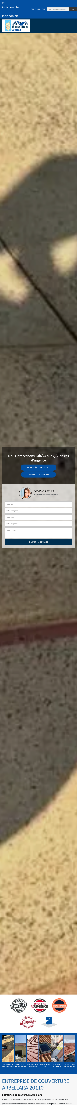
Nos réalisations (38, 467)
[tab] (38, 552)
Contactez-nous (38, 474)
